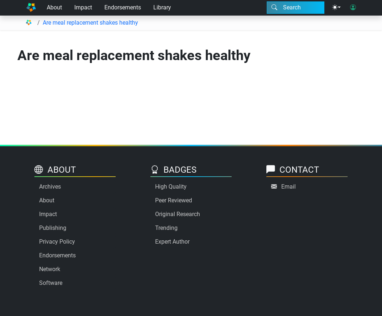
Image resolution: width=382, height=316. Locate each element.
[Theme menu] (336, 7)
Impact (83, 7)
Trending (166, 227)
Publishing (52, 227)
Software (50, 282)
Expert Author (172, 241)
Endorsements (122, 7)
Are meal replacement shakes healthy (90, 22)
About (54, 7)
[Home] (31, 8)
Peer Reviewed (173, 200)
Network (49, 269)
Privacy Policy (57, 241)
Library (162, 7)
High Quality (171, 186)
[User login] (353, 7)
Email (288, 186)
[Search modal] (295, 7)
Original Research (177, 214)
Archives (50, 186)
